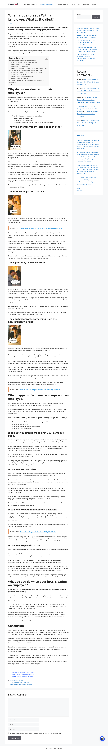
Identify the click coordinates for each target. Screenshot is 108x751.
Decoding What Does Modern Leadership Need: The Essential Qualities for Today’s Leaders (87, 49)
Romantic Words (63, 4)
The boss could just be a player (21, 64)
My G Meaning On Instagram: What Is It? (21, 684)
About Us (86, 4)
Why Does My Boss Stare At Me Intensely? (23, 672)
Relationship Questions (48, 4)
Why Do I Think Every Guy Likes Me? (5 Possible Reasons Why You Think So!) (88, 82)
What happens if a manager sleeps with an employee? (26, 70)
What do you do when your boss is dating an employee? (27, 80)
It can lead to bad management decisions (24, 76)
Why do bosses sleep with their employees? (23, 60)
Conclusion (13, 82)
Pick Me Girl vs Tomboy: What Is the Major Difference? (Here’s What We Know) (88, 99)
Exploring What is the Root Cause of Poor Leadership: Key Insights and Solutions (88, 30)
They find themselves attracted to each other (25, 62)
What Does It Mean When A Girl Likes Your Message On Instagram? (88, 122)
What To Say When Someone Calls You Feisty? (24, 674)
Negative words (75, 4)
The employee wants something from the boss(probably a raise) (30, 68)
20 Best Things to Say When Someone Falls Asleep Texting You (88, 113)
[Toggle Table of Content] (46, 58)
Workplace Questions (30, 4)
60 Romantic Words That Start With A (20, 682)
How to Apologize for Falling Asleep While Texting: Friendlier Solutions (87, 108)
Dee (14, 84)
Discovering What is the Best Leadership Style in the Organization (86, 42)
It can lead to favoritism (19, 74)
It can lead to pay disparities (20, 78)
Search (79, 14)
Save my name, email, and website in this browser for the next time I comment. (36, 733)
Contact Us (95, 4)
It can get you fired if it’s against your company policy (27, 72)
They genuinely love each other (21, 66)
